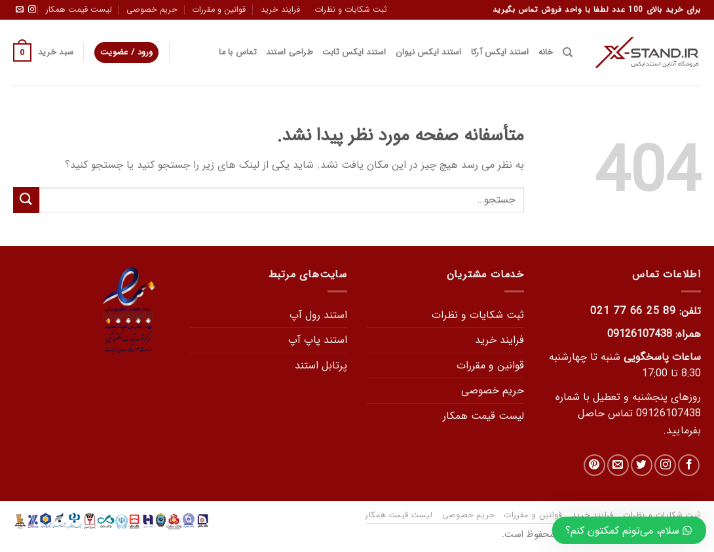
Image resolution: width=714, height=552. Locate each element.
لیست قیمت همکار (79, 9)
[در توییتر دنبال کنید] (641, 465)
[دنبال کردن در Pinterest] (594, 465)
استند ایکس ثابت (354, 52)
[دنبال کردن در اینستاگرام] (32, 10)
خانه (546, 52)
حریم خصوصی (152, 9)
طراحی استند (289, 52)
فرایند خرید (280, 9)
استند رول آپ (318, 315)
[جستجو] (568, 52)
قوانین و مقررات (219, 9)
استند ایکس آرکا (500, 52)
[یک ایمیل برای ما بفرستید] (20, 10)
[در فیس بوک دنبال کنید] (689, 465)
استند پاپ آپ (317, 340)
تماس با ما (238, 52)
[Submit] (26, 199)
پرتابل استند (321, 365)
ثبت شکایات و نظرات (350, 9)
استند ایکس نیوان (429, 52)
